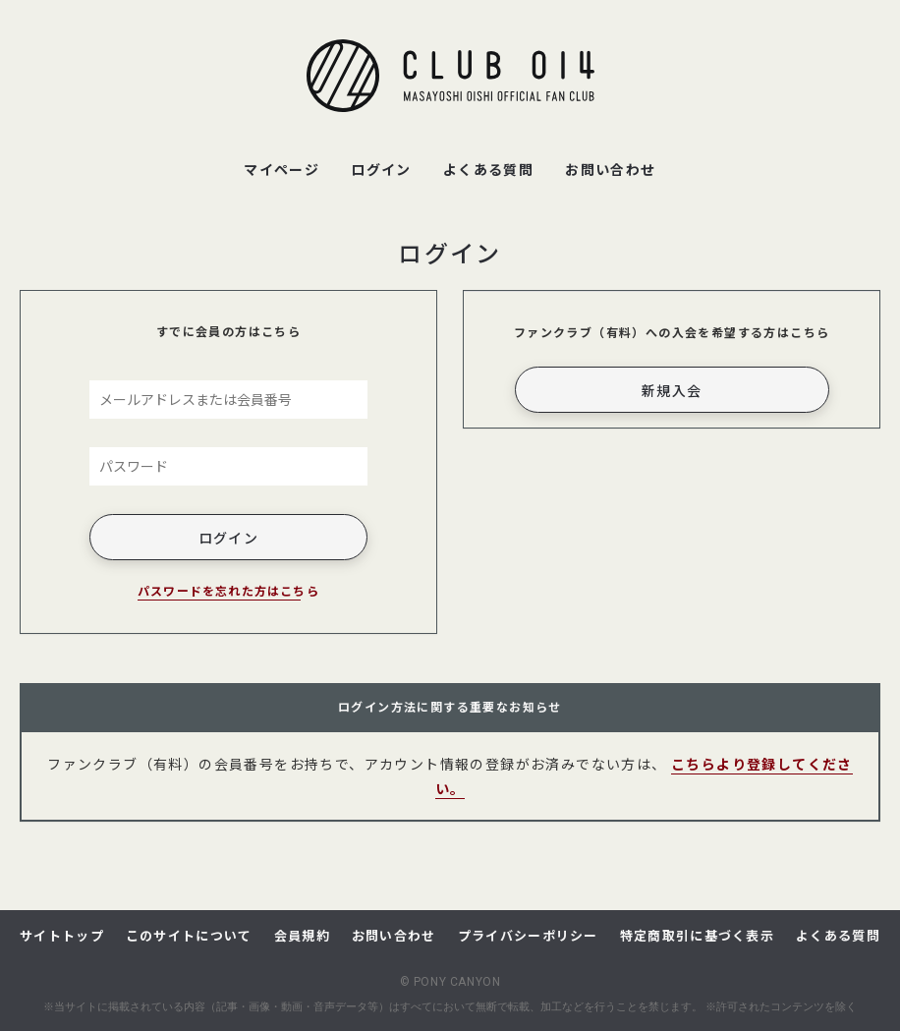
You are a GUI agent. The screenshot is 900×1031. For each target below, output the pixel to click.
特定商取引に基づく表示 (697, 935)
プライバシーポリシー (528, 935)
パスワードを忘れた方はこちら (228, 590)
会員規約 (302, 935)
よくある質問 (838, 935)
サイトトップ (62, 935)
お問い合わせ (394, 935)
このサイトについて (189, 935)
